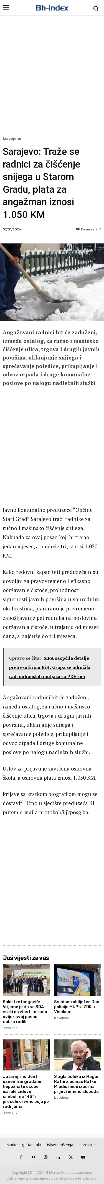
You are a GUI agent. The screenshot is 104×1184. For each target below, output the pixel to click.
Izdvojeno (13, 139)
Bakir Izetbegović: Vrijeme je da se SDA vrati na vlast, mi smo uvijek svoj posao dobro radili (25, 1011)
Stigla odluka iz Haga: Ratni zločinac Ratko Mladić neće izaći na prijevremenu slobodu (76, 1084)
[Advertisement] (52, 77)
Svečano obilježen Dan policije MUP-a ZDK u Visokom (76, 1006)
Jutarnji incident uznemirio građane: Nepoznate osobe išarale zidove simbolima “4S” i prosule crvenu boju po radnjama (26, 1091)
